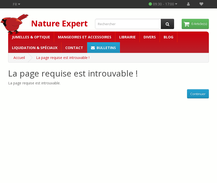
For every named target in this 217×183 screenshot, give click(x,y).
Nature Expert (59, 23)
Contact (74, 47)
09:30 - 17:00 (163, 4)
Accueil (19, 57)
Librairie (127, 37)
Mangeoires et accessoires (84, 37)
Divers (150, 37)
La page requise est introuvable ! (62, 57)
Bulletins (103, 47)
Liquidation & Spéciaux (34, 47)
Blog (168, 37)
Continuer (198, 94)
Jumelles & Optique (31, 37)
